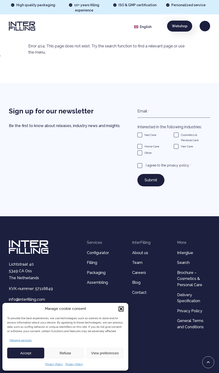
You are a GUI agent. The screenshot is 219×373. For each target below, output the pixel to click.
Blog (136, 282)
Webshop (179, 26)
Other (148, 153)
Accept (25, 353)
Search (183, 262)
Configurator (98, 253)
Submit (151, 180)
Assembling (97, 282)
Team (137, 262)
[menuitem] (147, 26)
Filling (92, 262)
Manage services (21, 340)
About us (140, 253)
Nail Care (150, 135)
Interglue (185, 253)
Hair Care (187, 146)
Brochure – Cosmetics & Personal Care (189, 278)
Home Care (152, 146)
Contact (139, 292)
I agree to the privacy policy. (168, 165)
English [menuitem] (146, 27)
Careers (139, 272)
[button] (121, 308)
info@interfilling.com (27, 299)
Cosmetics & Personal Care (190, 137)
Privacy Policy (54, 364)
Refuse (65, 353)
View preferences (105, 353)
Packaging (96, 272)
